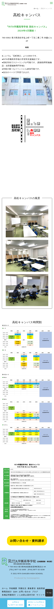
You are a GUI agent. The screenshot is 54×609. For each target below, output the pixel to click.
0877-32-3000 (15, 603)
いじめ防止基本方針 (26, 595)
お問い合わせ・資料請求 (27, 540)
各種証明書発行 (9, 595)
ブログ (35, 592)
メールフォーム (36, 603)
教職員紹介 (7, 592)
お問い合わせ (25, 592)
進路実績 (41, 588)
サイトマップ (42, 595)
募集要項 (32, 588)
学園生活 (22, 588)
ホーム (36, 8)
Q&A (15, 592)
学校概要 (13, 588)
